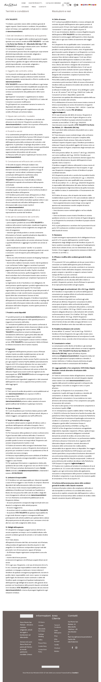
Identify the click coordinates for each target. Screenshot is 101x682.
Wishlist (56, 651)
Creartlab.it (75, 673)
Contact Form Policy (42, 651)
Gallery (40, 640)
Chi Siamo (25, 7)
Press (34, 7)
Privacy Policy (42, 643)
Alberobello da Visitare (41, 630)
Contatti (42, 7)
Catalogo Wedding (53, 3)
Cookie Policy (42, 646)
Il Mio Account (56, 640)
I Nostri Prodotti (36, 3)
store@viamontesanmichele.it (81, 637)
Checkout (57, 648)
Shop (56, 636)
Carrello (56, 645)
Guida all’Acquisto (57, 631)
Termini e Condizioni (57, 626)
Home (24, 3)
